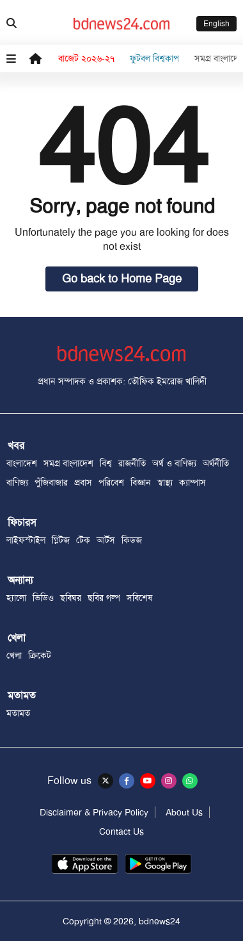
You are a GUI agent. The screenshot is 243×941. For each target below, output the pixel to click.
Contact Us (121, 831)
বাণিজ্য (17, 482)
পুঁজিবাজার (51, 482)
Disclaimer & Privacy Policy (94, 812)
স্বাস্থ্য (165, 482)
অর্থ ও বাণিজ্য (174, 463)
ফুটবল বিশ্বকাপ (154, 58)
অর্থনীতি (216, 463)
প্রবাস (83, 482)
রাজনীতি (132, 463)
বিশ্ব (106, 463)
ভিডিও (43, 597)
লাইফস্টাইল (25, 540)
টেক (83, 540)
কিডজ (132, 540)
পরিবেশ (111, 482)
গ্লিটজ (61, 540)
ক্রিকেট (39, 655)
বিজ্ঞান (140, 482)
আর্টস (106, 540)
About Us (184, 812)
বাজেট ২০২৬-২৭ (86, 58)
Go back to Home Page (122, 278)
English (216, 24)
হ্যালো (16, 597)
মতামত (18, 713)
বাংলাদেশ (21, 463)
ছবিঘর (70, 597)
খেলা (14, 655)
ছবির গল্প (104, 597)
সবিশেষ (139, 597)
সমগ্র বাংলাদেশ (68, 463)
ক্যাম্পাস (192, 482)
